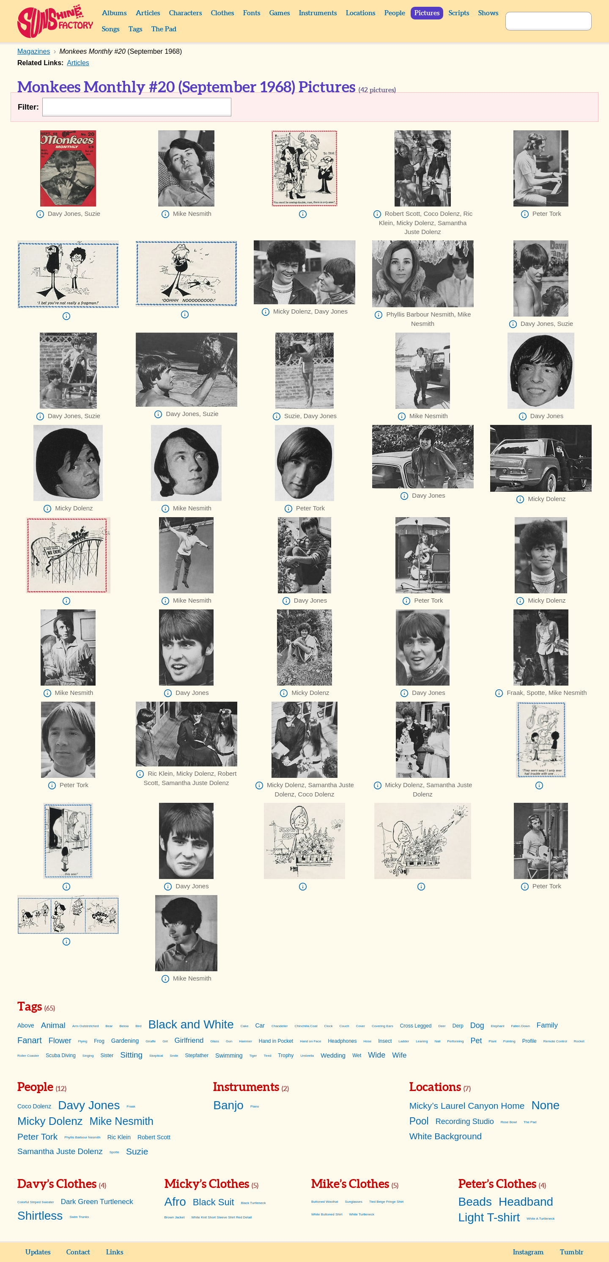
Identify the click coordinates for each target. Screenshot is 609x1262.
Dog (477, 1025)
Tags (135, 29)
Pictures (426, 13)
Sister (107, 1055)
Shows (488, 13)
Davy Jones (89, 1105)
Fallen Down (520, 1026)
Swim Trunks (79, 1217)
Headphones (342, 1041)
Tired (267, 1056)
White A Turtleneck (540, 1219)
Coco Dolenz (34, 1106)
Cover (360, 1026)
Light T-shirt (489, 1217)
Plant (493, 1041)
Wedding (333, 1055)
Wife (399, 1055)
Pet (476, 1040)
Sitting (131, 1054)
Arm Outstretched (85, 1026)
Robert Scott (153, 1137)
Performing (455, 1041)
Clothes (222, 13)
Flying (82, 1041)
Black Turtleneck (253, 1203)
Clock (328, 1026)
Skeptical (156, 1056)
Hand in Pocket (276, 1041)
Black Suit (213, 1202)
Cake (245, 1026)
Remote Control (555, 1041)
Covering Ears (382, 1026)
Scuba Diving (61, 1055)
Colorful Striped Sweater (35, 1202)
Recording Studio (465, 1121)
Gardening (125, 1040)
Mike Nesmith (122, 1121)
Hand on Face (310, 1041)
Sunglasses (353, 1202)
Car (260, 1025)
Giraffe (150, 1041)
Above (25, 1025)
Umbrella (307, 1056)
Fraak (130, 1106)
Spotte (114, 1152)
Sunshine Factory (55, 21)
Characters (185, 13)
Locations (360, 13)
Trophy (286, 1055)
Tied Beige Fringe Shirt (386, 1202)
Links (114, 1252)
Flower (60, 1040)
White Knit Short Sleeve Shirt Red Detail (222, 1217)
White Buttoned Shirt (326, 1214)
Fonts (251, 13)
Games (279, 13)
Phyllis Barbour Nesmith (82, 1137)
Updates (37, 1252)
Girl (164, 1041)
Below (124, 1026)
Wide (376, 1055)
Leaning (422, 1041)
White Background (445, 1136)
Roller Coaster (28, 1056)
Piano (254, 1106)
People (394, 13)
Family (547, 1025)
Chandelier (280, 1026)
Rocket (579, 1041)
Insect (385, 1041)
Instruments (318, 13)
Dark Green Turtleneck (97, 1202)
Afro (175, 1201)
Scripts (459, 13)
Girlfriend (189, 1040)
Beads (475, 1201)
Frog (99, 1041)
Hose (368, 1041)
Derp (458, 1026)
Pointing (509, 1041)
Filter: (28, 107)
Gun (229, 1041)
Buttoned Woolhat (324, 1202)
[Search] (539, 21)
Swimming (229, 1055)
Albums (114, 13)
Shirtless (40, 1215)
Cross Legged (416, 1026)
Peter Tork (37, 1136)
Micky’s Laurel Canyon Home (467, 1105)
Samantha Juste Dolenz (60, 1151)
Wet (356, 1055)
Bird (138, 1026)
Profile (529, 1041)
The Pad (163, 29)
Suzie (137, 1151)
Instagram (528, 1252)
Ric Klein (119, 1137)
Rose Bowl (509, 1122)
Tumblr (572, 1252)
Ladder (403, 1041)
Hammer (245, 1041)
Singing (88, 1056)
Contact (78, 1252)
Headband (526, 1201)
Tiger (253, 1056)
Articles (148, 13)
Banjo (228, 1105)
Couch (344, 1026)
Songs (110, 29)
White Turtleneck (361, 1214)
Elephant (498, 1026)
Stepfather (196, 1055)
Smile (174, 1056)
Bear (108, 1026)
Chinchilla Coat (306, 1026)
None (545, 1105)
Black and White (190, 1024)
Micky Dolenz (50, 1121)
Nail (438, 1041)
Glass (215, 1041)
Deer (441, 1026)
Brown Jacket (175, 1217)
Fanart (29, 1040)
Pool (419, 1121)
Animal (53, 1025)
